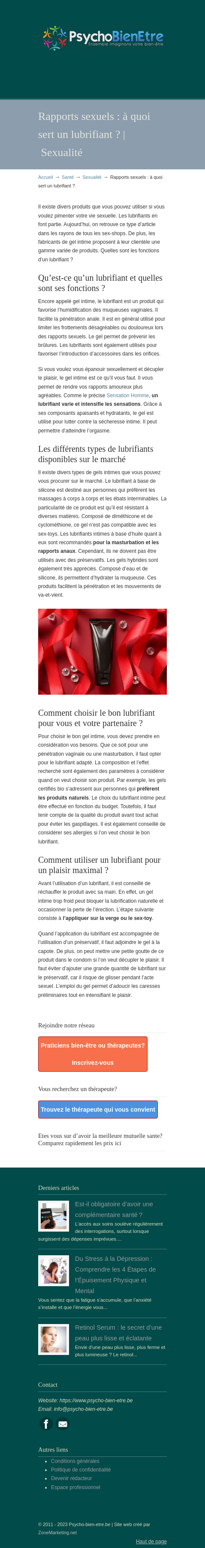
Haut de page (151, 1542)
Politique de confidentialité (81, 1470)
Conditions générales (75, 1461)
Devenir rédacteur (71, 1478)
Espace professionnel (75, 1487)
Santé (68, 177)
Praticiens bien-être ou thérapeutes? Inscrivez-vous (93, 1054)
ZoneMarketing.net (57, 1532)
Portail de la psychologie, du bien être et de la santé (102, 35)
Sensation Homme (127, 395)
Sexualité (91, 177)
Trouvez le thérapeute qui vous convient (98, 1109)
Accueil (45, 177)
